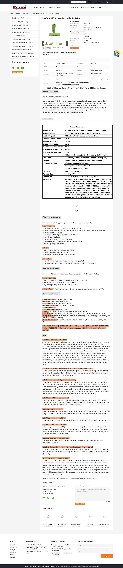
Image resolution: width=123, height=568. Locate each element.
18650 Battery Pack (18, 22)
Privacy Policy (28, 566)
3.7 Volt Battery (25, 13)
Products (43, 7)
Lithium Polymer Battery (19, 25)
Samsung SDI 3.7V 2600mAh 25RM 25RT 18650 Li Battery (48, 525)
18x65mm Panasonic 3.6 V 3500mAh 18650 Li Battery (90, 525)
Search (88, 2)
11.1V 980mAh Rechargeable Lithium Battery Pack (62, 549)
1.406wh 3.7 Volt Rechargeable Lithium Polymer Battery (84, 478)
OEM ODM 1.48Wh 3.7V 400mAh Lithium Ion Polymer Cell (76, 525)
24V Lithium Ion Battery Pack (21, 42)
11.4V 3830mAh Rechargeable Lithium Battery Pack (62, 553)
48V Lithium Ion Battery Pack (21, 46)
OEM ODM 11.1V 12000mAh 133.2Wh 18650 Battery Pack (36, 547)
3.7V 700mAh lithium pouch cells (63, 478)
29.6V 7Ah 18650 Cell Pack (33, 544)
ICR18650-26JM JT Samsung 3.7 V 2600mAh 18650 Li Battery (62, 525)
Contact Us (84, 7)
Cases (99, 7)
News (92, 7)
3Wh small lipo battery (50, 478)
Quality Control (73, 7)
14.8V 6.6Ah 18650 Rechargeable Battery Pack (37, 552)
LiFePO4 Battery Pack (19, 29)
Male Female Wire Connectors (21, 53)
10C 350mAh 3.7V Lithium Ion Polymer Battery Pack (104, 525)
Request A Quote (100, 2)
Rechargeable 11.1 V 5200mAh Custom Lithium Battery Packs (62, 545)
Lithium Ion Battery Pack (19, 32)
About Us (52, 7)
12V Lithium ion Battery (19, 39)
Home (36, 7)
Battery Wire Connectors (19, 49)
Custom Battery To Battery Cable (22, 56)
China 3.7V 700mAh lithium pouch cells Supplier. (43, 566)
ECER (98, 566)
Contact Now (74, 48)
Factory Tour (61, 7)
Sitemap (12, 557)
